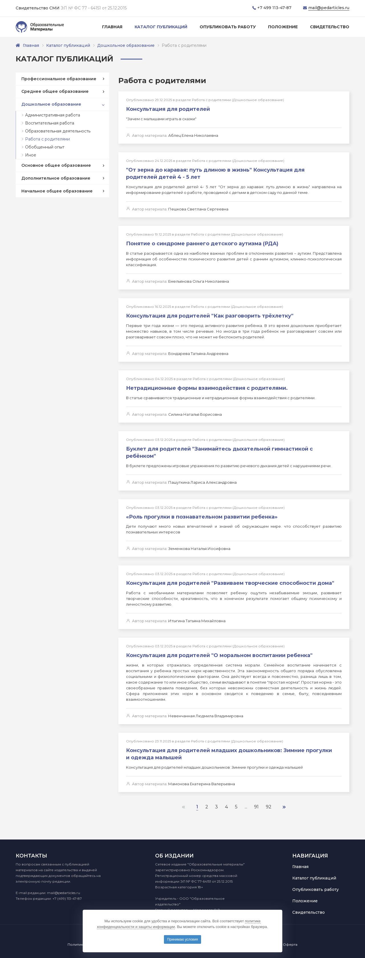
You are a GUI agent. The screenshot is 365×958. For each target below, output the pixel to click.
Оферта (290, 944)
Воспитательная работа (49, 123)
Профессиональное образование (58, 78)
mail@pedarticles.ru (328, 7)
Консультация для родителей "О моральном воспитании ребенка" (219, 653)
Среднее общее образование (55, 91)
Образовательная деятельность (57, 131)
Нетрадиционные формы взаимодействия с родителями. (207, 386)
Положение (283, 26)
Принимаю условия (182, 939)
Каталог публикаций (161, 26)
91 (256, 803)
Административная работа (52, 115)
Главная (112, 26)
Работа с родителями (47, 139)
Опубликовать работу (228, 26)
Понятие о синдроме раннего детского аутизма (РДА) (202, 243)
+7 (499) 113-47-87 (67, 898)
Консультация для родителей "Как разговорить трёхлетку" (209, 315)
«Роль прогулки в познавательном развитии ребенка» (201, 514)
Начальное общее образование (57, 191)
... (246, 803)
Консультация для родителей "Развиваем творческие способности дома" (230, 581)
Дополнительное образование (55, 178)
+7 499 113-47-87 (274, 7)
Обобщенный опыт (44, 147)
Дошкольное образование (126, 45)
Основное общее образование (56, 165)
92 (269, 803)
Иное (30, 155)
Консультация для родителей (168, 109)
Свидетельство (329, 26)
